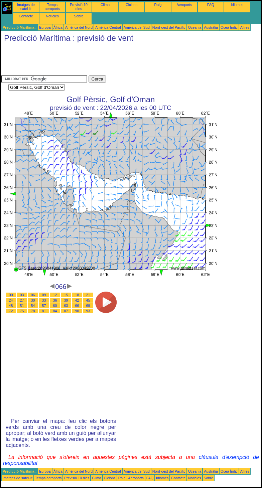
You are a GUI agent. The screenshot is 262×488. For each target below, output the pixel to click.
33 (44, 300)
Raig (158, 5)
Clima (105, 5)
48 (11, 306)
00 (11, 295)
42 (77, 300)
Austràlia (211, 27)
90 (77, 311)
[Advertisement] (123, 60)
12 (55, 295)
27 (22, 300)
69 (88, 306)
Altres (244, 27)
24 (11, 300)
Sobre (78, 16)
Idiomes (237, 5)
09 (44, 295)
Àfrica (57, 27)
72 (11, 311)
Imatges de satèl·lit (26, 7)
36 (55, 300)
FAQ (210, 5)
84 (55, 311)
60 (55, 306)
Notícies (52, 16)
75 (22, 311)
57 (44, 306)
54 (33, 306)
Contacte (26, 16)
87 (66, 311)
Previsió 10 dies (79, 7)
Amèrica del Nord (79, 27)
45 (88, 300)
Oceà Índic (229, 27)
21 (88, 295)
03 (22, 295)
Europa (44, 27)
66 (77, 306)
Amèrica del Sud (137, 27)
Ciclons (131, 5)
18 (77, 295)
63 (66, 306)
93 (88, 311)
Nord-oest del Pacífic (168, 27)
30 (33, 300)
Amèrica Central (108, 27)
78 (33, 311)
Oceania (195, 27)
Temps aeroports (52, 7)
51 (22, 306)
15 (66, 295)
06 (33, 295)
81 (44, 311)
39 (66, 300)
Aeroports (184, 5)
